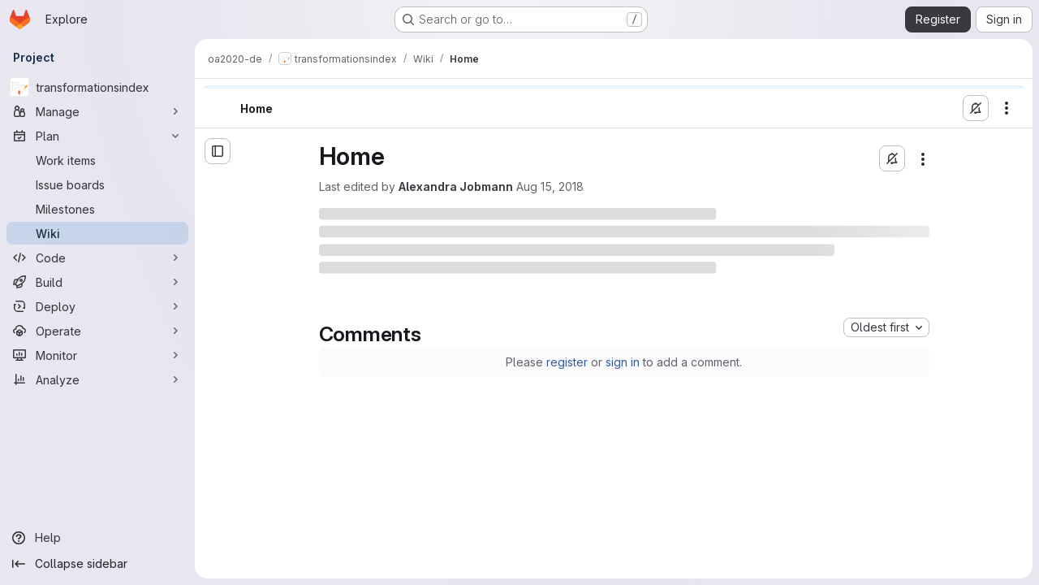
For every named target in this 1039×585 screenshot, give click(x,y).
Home (256, 108)
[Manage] (97, 111)
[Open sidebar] (218, 151)
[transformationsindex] (97, 87)
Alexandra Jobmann (456, 186)
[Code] (97, 257)
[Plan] (97, 135)
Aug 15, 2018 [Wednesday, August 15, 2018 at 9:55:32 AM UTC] (550, 186)
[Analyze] (97, 379)
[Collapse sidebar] (97, 563)
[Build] (97, 282)
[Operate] (97, 330)
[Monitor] (97, 355)
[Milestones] (97, 208)
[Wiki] (97, 233)
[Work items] (97, 160)
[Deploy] (97, 306)
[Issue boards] (97, 184)
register (567, 362)
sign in (623, 362)
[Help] (97, 537)
